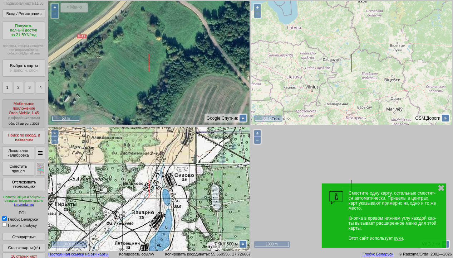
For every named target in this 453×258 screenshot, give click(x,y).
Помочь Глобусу (19, 225)
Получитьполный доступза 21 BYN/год (23, 30)
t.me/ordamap (24, 204)
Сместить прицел (18, 168)
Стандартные (23, 237)
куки (398, 238)
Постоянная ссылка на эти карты (78, 254)
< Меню (74, 7)
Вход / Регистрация (23, 13)
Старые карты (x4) (24, 247)
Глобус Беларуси (20, 219)
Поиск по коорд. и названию (24, 137)
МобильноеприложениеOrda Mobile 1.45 (24, 113)
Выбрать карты (24, 67)
